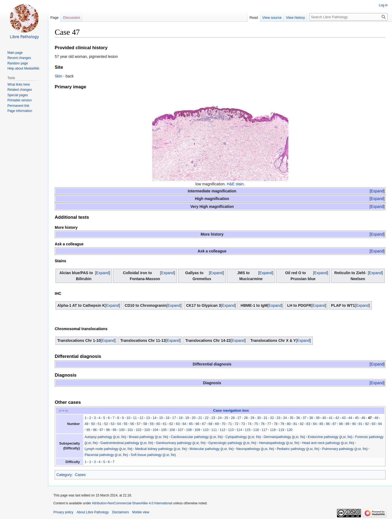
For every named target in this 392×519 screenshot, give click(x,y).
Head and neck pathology (321, 443)
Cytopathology (236, 437)
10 (128, 418)
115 (248, 430)
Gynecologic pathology (225, 443)
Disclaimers (120, 512)
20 (193, 418)
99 (114, 430)
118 (273, 430)
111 (214, 430)
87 (334, 424)
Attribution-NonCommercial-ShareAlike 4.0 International (132, 503)
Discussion (71, 17)
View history (295, 17)
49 (86, 424)
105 (164, 430)
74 (250, 424)
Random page (17, 63)
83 (308, 424)
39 (318, 418)
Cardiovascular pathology (190, 437)
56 (132, 424)
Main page (15, 53)
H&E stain (235, 184)
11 (135, 418)
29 (252, 418)
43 (344, 418)
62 (171, 424)
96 (95, 430)
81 (295, 424)
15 (161, 418)
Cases (80, 475)
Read (254, 17)
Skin (58, 76)
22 (207, 418)
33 (278, 418)
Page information (19, 111)
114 (239, 430)
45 (357, 418)
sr (118, 437)
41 (331, 418)
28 (246, 418)
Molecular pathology (204, 449)
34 (285, 418)
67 (204, 424)
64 (184, 424)
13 (148, 418)
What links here (18, 84)
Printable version (19, 100)
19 (187, 418)
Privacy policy (63, 512)
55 (125, 424)
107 (180, 430)
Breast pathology (141, 437)
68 (210, 424)
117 (264, 430)
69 (217, 424)
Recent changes (19, 58)
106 (172, 430)
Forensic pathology (369, 437)
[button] (377, 191)
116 (256, 430)
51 (100, 424)
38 (311, 418)
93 (373, 424)
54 (119, 424)
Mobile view (140, 512)
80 (289, 424)
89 (347, 424)
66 (197, 424)
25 (226, 418)
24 (220, 418)
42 (337, 418)
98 (108, 430)
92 (367, 424)
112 (222, 430)
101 (130, 430)
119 (281, 430)
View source (272, 17)
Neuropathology (248, 449)
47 (370, 418)
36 (298, 418)
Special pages (17, 95)
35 (291, 418)
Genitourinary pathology (174, 443)
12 (141, 418)
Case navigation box (231, 410)
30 (259, 418)
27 (239, 418)
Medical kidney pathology (154, 449)
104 (155, 430)
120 (290, 430)
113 (231, 430)
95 (88, 430)
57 (138, 424)
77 (269, 424)
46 (363, 418)
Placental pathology (99, 455)
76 (263, 424)
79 (282, 424)
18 (181, 418)
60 (158, 424)
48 (376, 418)
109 (197, 430)
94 (380, 424)
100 (122, 430)
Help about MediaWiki (23, 68)
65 (191, 424)
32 (272, 418)
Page (54, 17)
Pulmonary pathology (338, 449)
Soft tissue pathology (146, 455)
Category (64, 475)
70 (223, 424)
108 (189, 430)
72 (236, 424)
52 (106, 424)
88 (341, 424)
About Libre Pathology (92, 512)
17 (174, 418)
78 (276, 424)
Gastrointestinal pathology (119, 443)
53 (113, 424)
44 (350, 418)
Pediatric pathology (291, 449)
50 (93, 424)
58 (145, 424)
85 (321, 424)
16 (168, 418)
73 (243, 424)
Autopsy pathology (98, 437)
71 (230, 424)
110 (206, 430)
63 (178, 424)
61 (165, 424)
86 (328, 424)
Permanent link (18, 106)
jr (115, 437)
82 (302, 424)
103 (147, 430)
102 (139, 430)
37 (305, 418)
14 (155, 418)
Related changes (19, 90)
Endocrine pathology (323, 437)
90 (354, 424)
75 (256, 424)
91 (360, 424)
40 (324, 418)
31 (265, 418)
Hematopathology (272, 443)
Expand (377, 191)
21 (200, 418)
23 (213, 418)
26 (233, 418)
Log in (383, 5)
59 (152, 424)
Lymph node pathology (101, 449)
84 (315, 424)
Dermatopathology (277, 437)
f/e (123, 437)
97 (101, 430)
